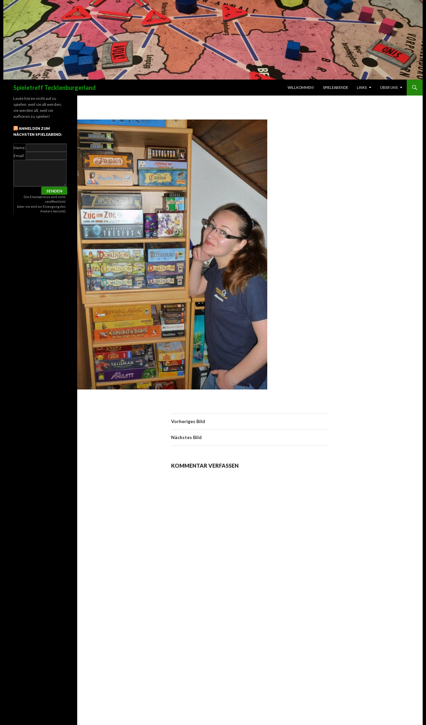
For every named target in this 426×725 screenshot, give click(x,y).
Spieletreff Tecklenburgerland (54, 87)
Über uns (389, 87)
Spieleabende (335, 87)
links (362, 87)
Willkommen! (301, 87)
